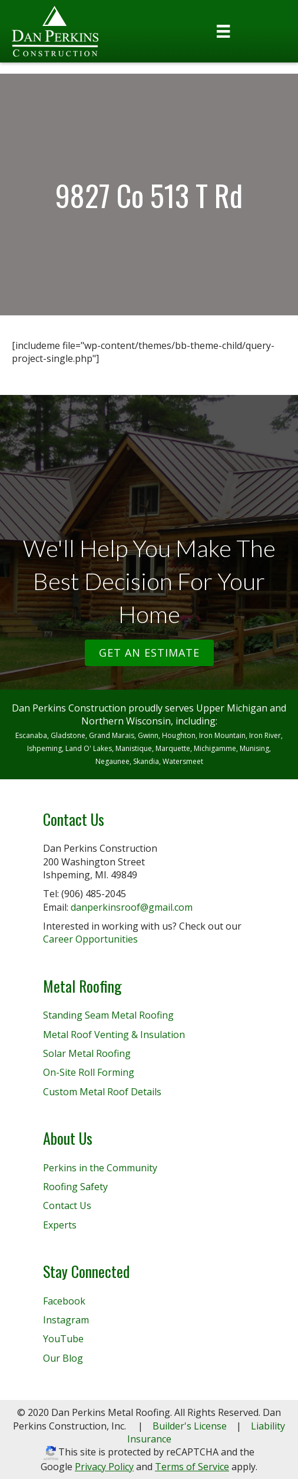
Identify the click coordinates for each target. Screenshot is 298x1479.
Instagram (66, 1319)
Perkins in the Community (100, 1167)
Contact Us (67, 1205)
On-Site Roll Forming (88, 1072)
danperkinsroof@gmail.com (132, 907)
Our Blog (63, 1358)
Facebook (64, 1300)
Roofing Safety (75, 1186)
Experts (60, 1224)
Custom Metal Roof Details (102, 1091)
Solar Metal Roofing (87, 1053)
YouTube (63, 1338)
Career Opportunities (90, 939)
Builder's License (190, 1425)
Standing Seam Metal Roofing (108, 1015)
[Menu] (223, 31)
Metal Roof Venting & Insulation (114, 1034)
